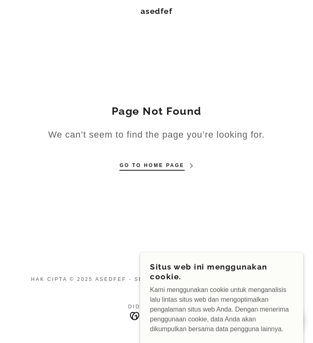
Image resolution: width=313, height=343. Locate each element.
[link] (156, 11)
